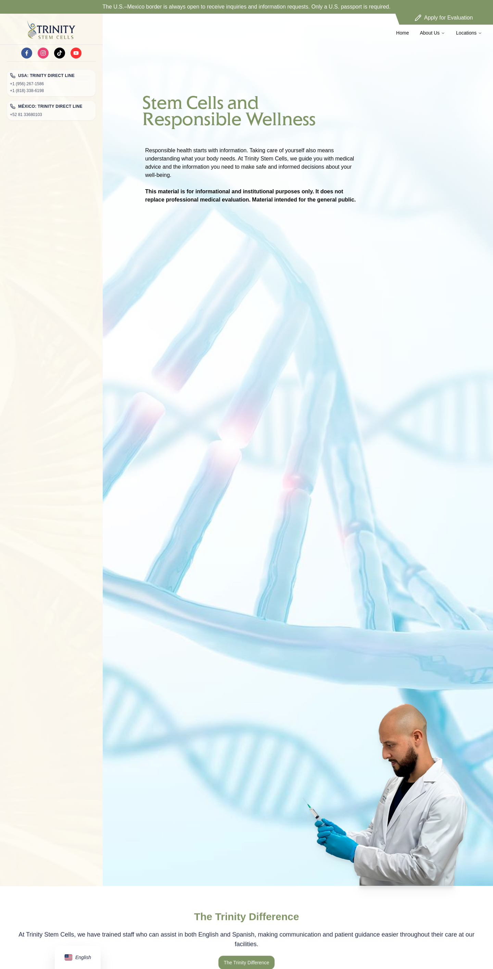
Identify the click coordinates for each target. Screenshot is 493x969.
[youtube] (76, 53)
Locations (469, 33)
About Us (432, 33)
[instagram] (43, 53)
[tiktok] (59, 53)
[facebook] (26, 53)
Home (402, 33)
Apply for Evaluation (444, 17)
